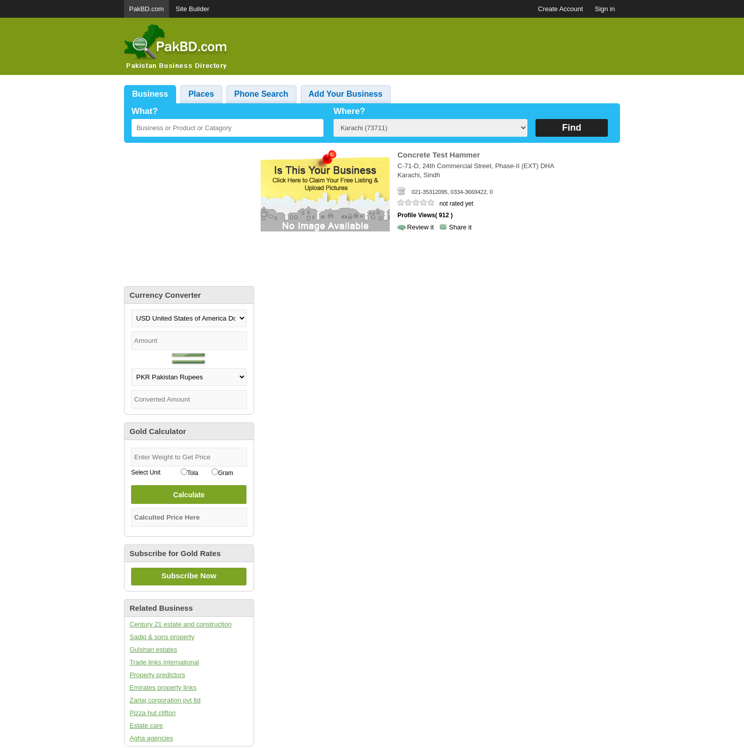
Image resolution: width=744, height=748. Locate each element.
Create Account (560, 9)
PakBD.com (146, 9)
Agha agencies (151, 738)
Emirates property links (163, 687)
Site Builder (192, 9)
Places (201, 94)
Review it (420, 227)
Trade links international (164, 662)
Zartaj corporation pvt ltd (165, 700)
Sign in (605, 9)
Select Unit (145, 472)
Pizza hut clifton (153, 713)
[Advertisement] (436, 46)
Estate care (146, 725)
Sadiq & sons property (162, 637)
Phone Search (261, 94)
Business (150, 94)
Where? (349, 111)
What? (145, 111)
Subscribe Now (188, 575)
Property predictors (157, 675)
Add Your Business (346, 94)
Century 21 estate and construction (181, 624)
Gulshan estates (153, 649)
